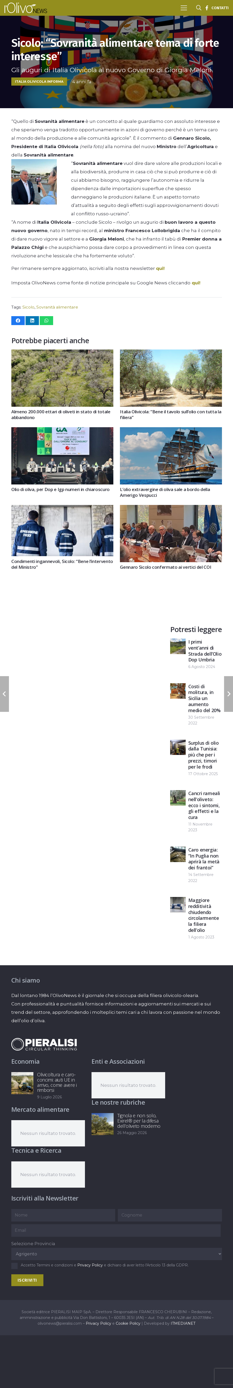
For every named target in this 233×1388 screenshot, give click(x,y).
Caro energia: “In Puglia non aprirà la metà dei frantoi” (204, 859)
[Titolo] (206, 8)
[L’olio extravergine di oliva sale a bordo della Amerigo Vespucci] (171, 431)
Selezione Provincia (33, 1243)
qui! (160, 268)
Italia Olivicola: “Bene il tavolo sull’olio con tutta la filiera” (170, 415)
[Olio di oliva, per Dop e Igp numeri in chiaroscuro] (62, 431)
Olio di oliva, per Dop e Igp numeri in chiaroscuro (60, 490)
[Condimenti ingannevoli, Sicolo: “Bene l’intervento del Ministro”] (62, 509)
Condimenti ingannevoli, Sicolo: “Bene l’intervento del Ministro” (62, 564)
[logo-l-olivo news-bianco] (25, 8)
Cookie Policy (128, 1323)
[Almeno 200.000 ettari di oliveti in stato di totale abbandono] (62, 353)
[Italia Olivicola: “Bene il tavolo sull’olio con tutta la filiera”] (171, 353)
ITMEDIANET (183, 1323)
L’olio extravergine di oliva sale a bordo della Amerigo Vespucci (165, 492)
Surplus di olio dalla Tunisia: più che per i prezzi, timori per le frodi (203, 754)
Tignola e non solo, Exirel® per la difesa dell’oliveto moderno (138, 1120)
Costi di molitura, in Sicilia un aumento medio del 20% (204, 698)
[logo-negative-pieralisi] (44, 1044)
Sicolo (28, 307)
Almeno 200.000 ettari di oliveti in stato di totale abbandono (60, 415)
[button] (183, 7)
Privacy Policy (90, 1265)
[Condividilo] (18, 320)
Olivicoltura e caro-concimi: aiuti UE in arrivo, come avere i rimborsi (57, 1082)
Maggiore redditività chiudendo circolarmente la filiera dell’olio (203, 915)
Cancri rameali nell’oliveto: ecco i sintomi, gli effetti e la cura (204, 805)
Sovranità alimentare (57, 307)
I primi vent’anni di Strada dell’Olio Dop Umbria (204, 651)
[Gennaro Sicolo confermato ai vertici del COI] (171, 509)
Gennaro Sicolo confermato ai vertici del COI (165, 567)
